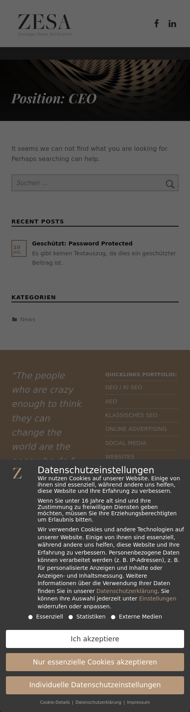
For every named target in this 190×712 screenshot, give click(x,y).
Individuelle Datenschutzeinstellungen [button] (95, 682)
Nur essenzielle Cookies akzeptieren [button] (95, 659)
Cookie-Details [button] (55, 699)
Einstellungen (157, 595)
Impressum (138, 699)
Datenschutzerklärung (126, 587)
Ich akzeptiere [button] (95, 635)
